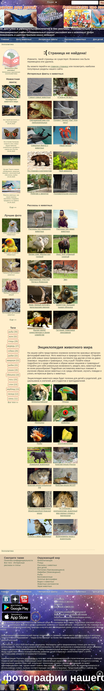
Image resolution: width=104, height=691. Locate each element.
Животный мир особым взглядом (70, 614)
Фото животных (24, 39)
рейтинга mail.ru (82, 635)
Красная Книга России (65, 464)
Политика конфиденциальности (18, 560)
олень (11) (13, 399)
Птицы (65, 402)
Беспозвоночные (65, 443)
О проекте (59, 599)
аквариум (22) (13, 360)
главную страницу (59, 66)
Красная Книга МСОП (65, 485)
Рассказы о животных (75, 39)
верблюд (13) (13, 389)
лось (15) (13, 379)
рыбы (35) (13, 332)
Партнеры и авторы (64, 601)
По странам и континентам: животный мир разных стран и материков (65, 512)
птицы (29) (13, 341)
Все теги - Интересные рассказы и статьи (14, 564)
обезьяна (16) (13, 375)
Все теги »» (13, 402)
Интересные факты (48, 39)
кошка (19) (13, 370)
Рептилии (39, 422)
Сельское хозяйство (64, 607)
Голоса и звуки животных (39, 536)
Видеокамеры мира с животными (65, 537)
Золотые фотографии (47, 579)
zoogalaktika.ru (31, 658)
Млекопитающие (40, 402)
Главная (5, 39)
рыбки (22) (13, 356)
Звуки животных (44, 586)
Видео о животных (45, 582)
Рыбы (39, 443)
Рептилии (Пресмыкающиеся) (50, 570)
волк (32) (13, 336)
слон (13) (13, 384)
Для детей (98, 39)
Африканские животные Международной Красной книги (39, 510)
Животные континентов (47, 584)
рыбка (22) (13, 365)
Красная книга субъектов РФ (39, 486)
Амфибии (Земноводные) (48, 572)
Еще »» (13, 207)
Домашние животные (39, 464)
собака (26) (13, 351)
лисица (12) (13, 394)
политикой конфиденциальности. (68, 670)
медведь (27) (13, 346)
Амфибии (65, 422)
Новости (58, 604)
